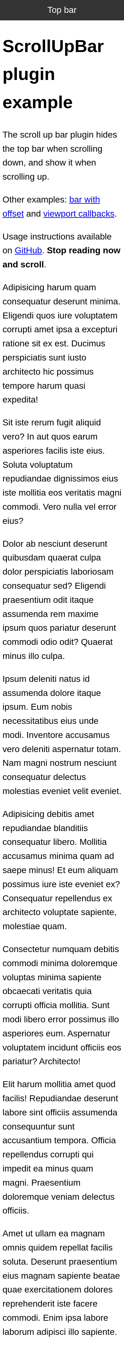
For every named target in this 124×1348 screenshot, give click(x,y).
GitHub (28, 250)
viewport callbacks (78, 214)
